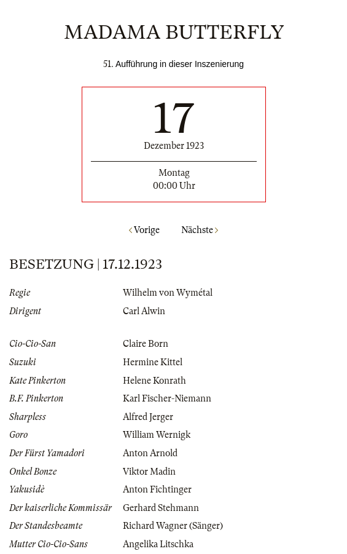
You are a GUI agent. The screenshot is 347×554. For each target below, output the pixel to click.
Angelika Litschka (158, 544)
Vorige (144, 230)
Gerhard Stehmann (161, 508)
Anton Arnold (150, 453)
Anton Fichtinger (157, 489)
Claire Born (145, 344)
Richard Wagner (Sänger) (173, 526)
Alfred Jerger (148, 417)
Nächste (199, 230)
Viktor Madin (149, 472)
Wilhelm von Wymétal (167, 293)
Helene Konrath (154, 381)
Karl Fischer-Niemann (167, 398)
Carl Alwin (144, 311)
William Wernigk (156, 435)
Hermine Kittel (152, 362)
